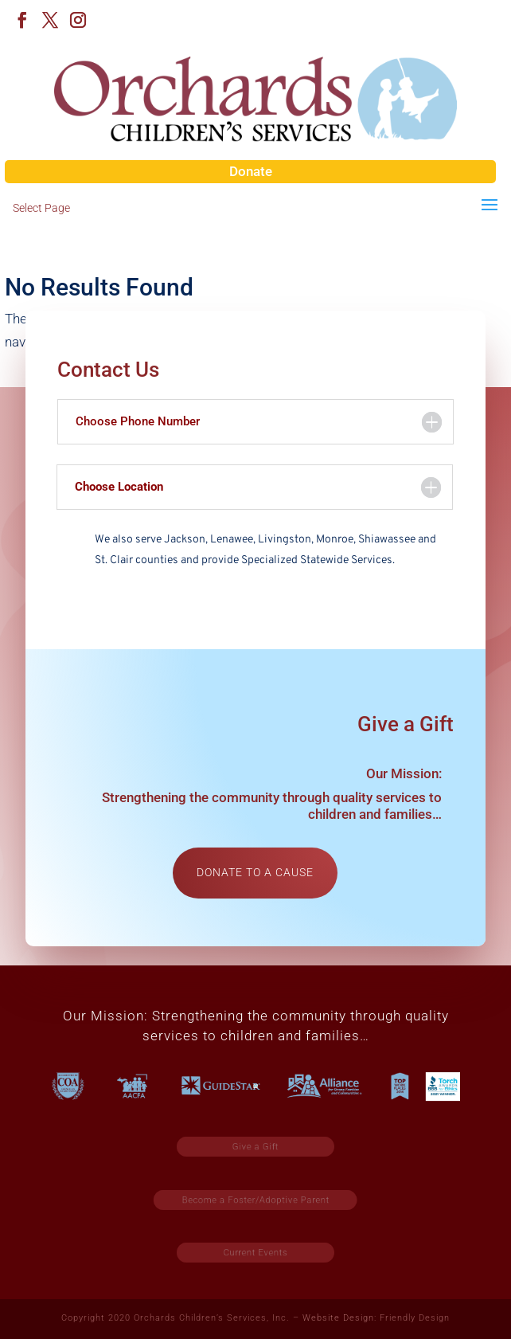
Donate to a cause (255, 872)
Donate (250, 171)
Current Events (255, 1252)
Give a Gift (255, 1146)
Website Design (338, 1318)
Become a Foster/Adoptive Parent (256, 1199)
